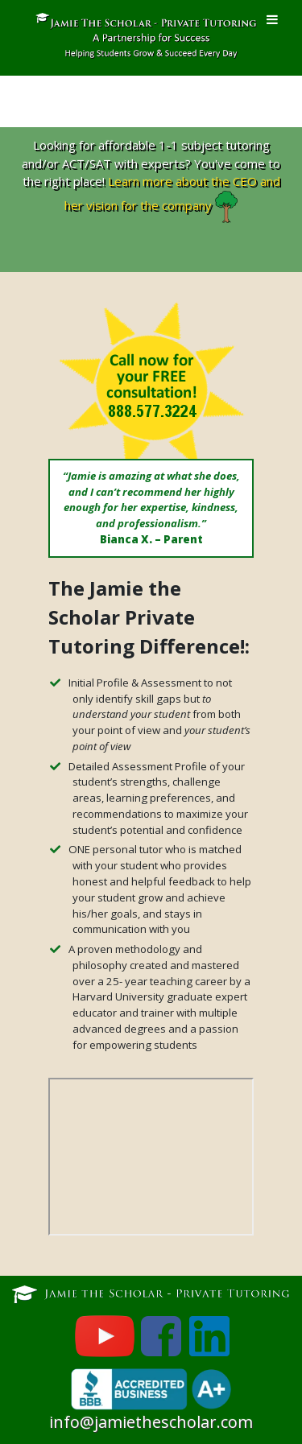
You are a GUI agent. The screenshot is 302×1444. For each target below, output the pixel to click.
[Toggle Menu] (272, 19)
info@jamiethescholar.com (151, 1422)
